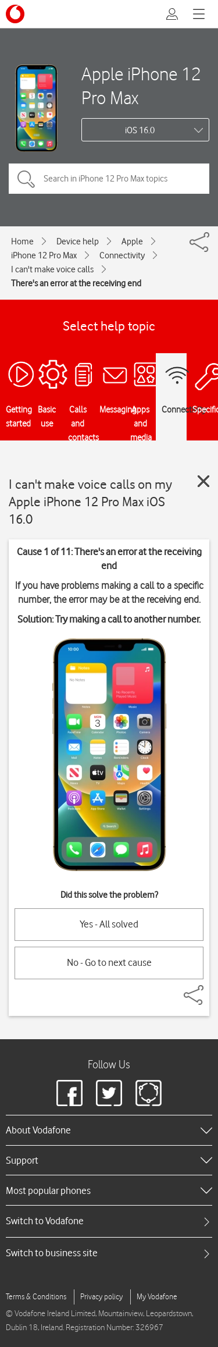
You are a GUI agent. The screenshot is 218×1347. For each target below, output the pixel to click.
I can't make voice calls (52, 269)
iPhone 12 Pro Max (44, 255)
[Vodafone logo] (15, 14)
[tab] (109, 1221)
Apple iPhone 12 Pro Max (141, 85)
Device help (77, 241)
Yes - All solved (109, 924)
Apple (132, 241)
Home (22, 241)
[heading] (109, 1130)
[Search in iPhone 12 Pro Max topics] (109, 179)
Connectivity (122, 255)
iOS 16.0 (140, 130)
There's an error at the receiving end (76, 283)
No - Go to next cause (109, 962)
